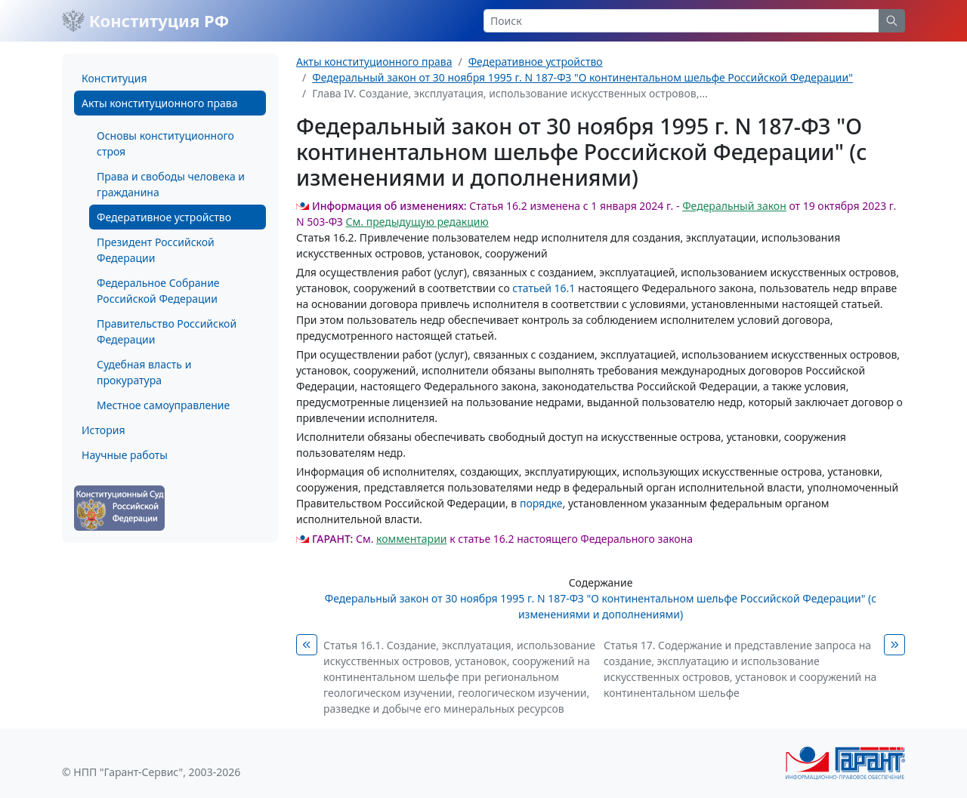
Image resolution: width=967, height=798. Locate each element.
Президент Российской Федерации (156, 250)
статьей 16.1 (543, 288)
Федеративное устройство (164, 217)
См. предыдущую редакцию (417, 221)
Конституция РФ (145, 20)
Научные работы (125, 455)
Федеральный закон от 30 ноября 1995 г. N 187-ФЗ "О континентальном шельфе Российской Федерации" (582, 77)
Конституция (114, 78)
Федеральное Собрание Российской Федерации (158, 291)
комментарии (411, 538)
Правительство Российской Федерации (166, 331)
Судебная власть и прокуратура (144, 372)
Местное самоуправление (163, 405)
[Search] (681, 20)
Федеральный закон (734, 206)
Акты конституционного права (159, 103)
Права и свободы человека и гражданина (171, 184)
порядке (541, 503)
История (103, 430)
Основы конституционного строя (165, 143)
